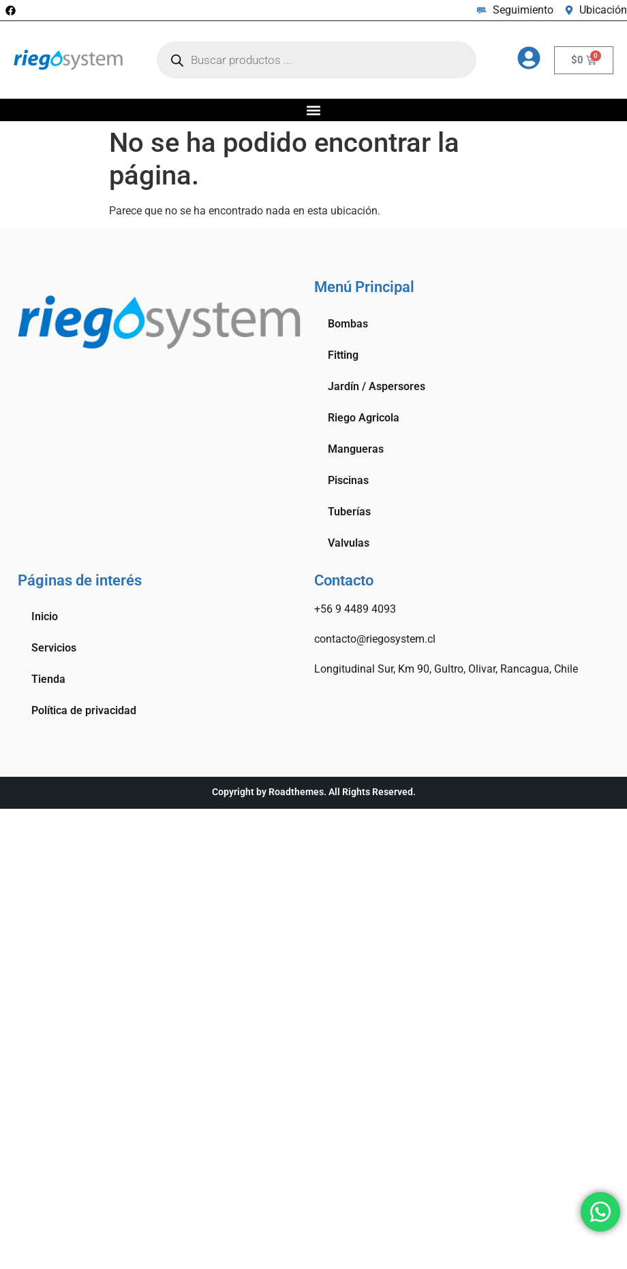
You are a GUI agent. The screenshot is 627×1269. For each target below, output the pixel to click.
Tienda (48, 679)
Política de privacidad (83, 710)
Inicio (44, 616)
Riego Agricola (363, 417)
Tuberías (349, 511)
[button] (314, 110)
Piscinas (348, 480)
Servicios (53, 647)
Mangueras (356, 449)
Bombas (348, 323)
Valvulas (348, 542)
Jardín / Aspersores (376, 386)
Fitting (343, 355)
